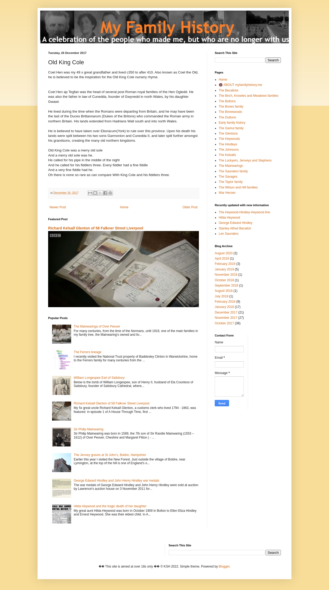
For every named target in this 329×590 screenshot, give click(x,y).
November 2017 (226, 318)
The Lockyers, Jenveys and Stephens (245, 160)
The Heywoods (229, 139)
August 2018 (223, 291)
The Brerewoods (230, 112)
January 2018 (224, 307)
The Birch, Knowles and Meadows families (248, 96)
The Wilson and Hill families (238, 187)
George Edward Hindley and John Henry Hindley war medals (116, 480)
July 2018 (221, 296)
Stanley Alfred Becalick (235, 228)
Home (124, 207)
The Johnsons (229, 149)
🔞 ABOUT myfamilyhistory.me (240, 85)
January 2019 (224, 269)
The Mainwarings (231, 166)
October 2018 (224, 280)
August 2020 (223, 253)
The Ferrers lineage (88, 352)
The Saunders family (233, 171)
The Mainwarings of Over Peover (97, 326)
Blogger (224, 566)
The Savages (228, 176)
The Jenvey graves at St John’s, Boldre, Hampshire (110, 455)
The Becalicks (229, 90)
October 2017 (224, 323)
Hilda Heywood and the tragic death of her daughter (110, 506)
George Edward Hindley (235, 223)
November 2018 (226, 274)
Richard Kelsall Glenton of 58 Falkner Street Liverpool (95, 228)
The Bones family (231, 106)
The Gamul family (231, 128)
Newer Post (57, 207)
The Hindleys (228, 144)
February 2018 (225, 301)
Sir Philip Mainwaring (88, 429)
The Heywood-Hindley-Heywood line (244, 212)
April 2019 (222, 258)
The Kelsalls (227, 155)
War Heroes (227, 193)
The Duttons (227, 117)
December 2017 (226, 312)
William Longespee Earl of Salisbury (99, 378)
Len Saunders (229, 234)
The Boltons (227, 101)
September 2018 (226, 285)
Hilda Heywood (229, 217)
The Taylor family (231, 182)
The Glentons (228, 133)
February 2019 (225, 264)
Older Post (190, 207)
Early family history (232, 123)
